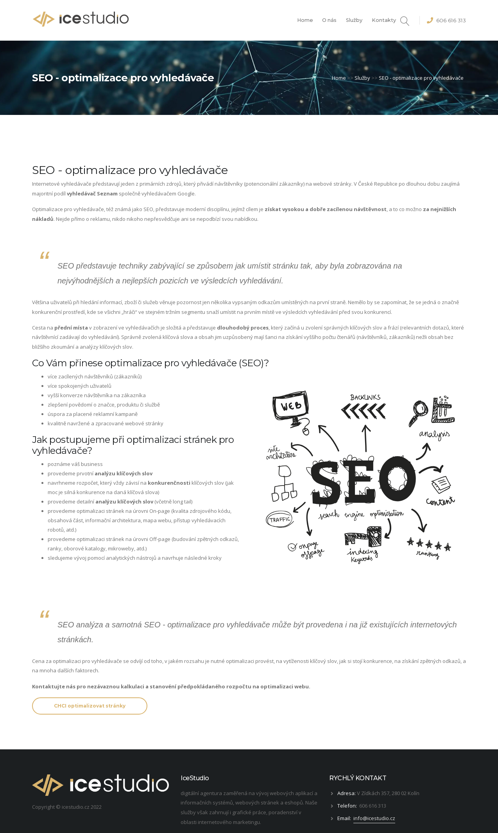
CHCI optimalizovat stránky (89, 706)
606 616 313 (451, 20)
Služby (354, 20)
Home (305, 20)
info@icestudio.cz (374, 818)
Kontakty (384, 20)
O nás (329, 20)
